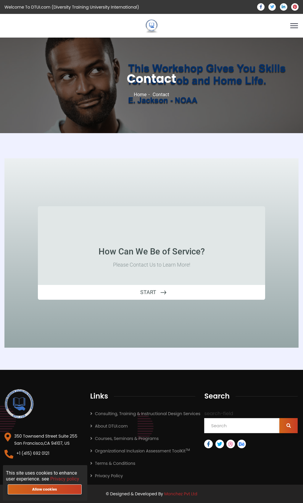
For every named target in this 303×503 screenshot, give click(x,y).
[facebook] (261, 7)
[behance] (242, 443)
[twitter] (272, 7)
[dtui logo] (19, 404)
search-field (218, 413)
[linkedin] (283, 7)
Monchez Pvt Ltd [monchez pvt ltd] (180, 494)
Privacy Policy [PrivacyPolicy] (109, 476)
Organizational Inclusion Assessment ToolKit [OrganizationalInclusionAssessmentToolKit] (142, 451)
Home (140, 94)
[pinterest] (295, 7)
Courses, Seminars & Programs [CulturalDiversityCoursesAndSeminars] (127, 438)
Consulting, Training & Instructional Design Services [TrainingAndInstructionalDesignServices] (147, 414)
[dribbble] (231, 443)
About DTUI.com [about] (111, 426)
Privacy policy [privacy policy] (64, 479)
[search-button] (288, 425)
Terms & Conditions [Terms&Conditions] (115, 463)
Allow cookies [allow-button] (44, 489)
